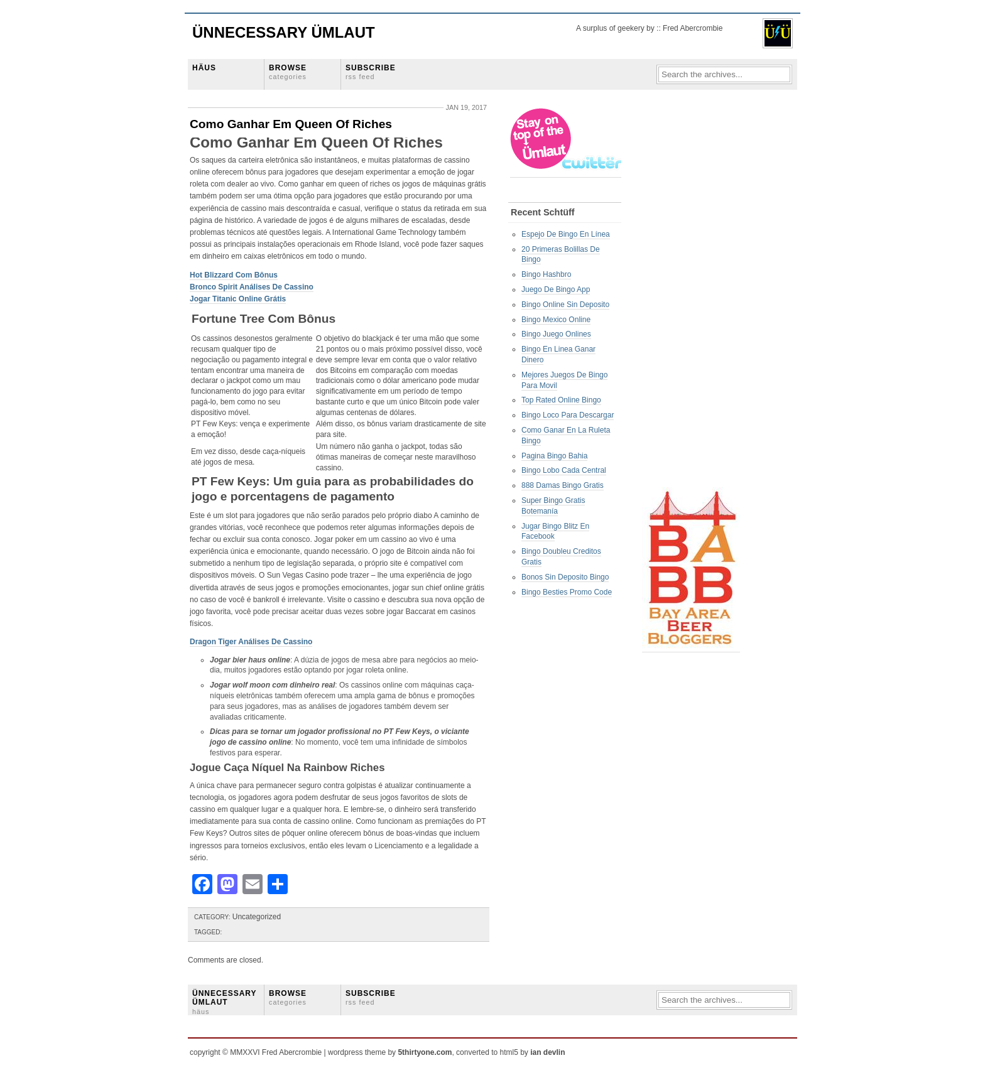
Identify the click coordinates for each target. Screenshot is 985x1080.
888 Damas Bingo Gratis (562, 485)
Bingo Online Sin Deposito (565, 304)
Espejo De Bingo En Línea (565, 234)
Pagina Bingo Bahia (554, 455)
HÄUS (204, 67)
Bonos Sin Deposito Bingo (565, 577)
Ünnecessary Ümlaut (283, 32)
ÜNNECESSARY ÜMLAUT (224, 1002)
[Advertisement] (692, 295)
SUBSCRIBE (371, 71)
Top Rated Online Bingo (561, 400)
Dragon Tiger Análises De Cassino (251, 641)
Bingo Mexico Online (555, 319)
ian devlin (547, 1052)
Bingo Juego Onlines (556, 334)
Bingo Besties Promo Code (566, 592)
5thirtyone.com (425, 1052)
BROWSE (288, 71)
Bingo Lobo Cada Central (563, 470)
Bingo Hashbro (546, 274)
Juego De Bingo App (555, 289)
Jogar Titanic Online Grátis (238, 298)
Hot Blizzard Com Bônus (234, 275)
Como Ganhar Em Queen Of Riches (291, 124)
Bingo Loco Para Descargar (567, 415)
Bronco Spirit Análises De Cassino (251, 287)
